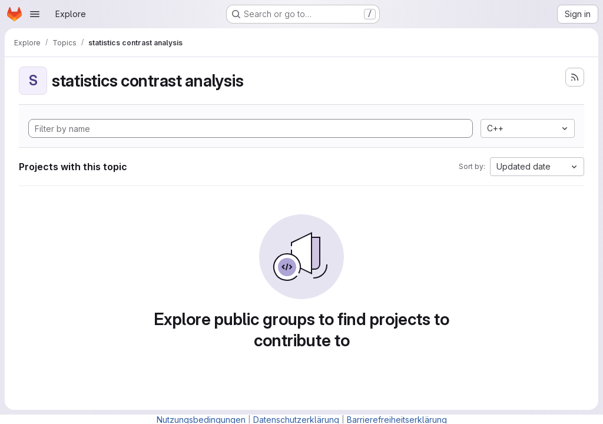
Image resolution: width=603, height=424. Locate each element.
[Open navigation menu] (34, 14)
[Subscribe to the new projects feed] (574, 77)
